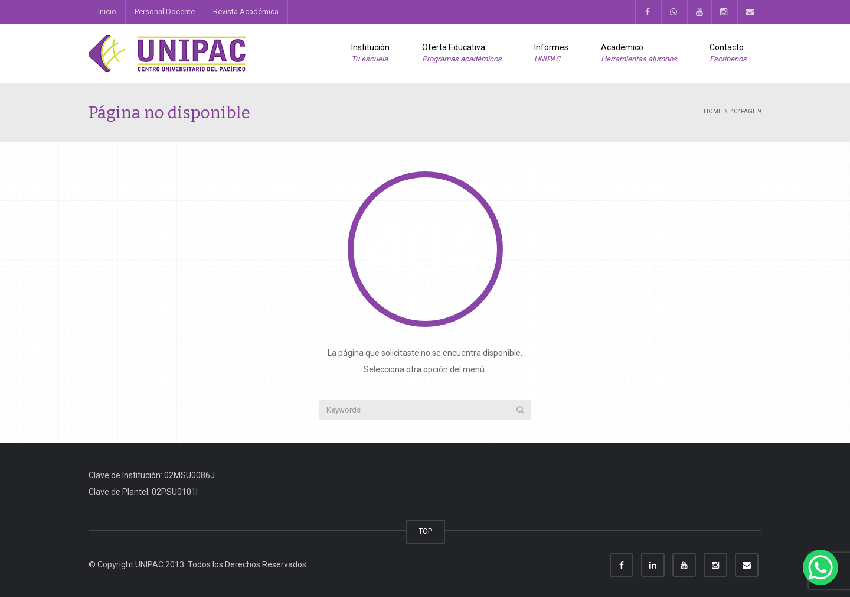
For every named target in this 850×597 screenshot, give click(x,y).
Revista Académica (246, 11)
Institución (370, 54)
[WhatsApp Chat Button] (820, 567)
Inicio (107, 11)
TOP (425, 531)
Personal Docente (165, 11)
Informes (551, 54)
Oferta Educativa (462, 54)
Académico (639, 54)
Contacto (728, 54)
